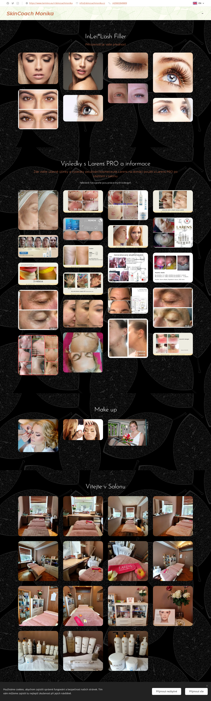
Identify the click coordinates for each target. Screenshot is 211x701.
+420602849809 (119, 3)
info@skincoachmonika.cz (92, 3)
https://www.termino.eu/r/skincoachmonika (51, 3)
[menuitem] (131, 13)
